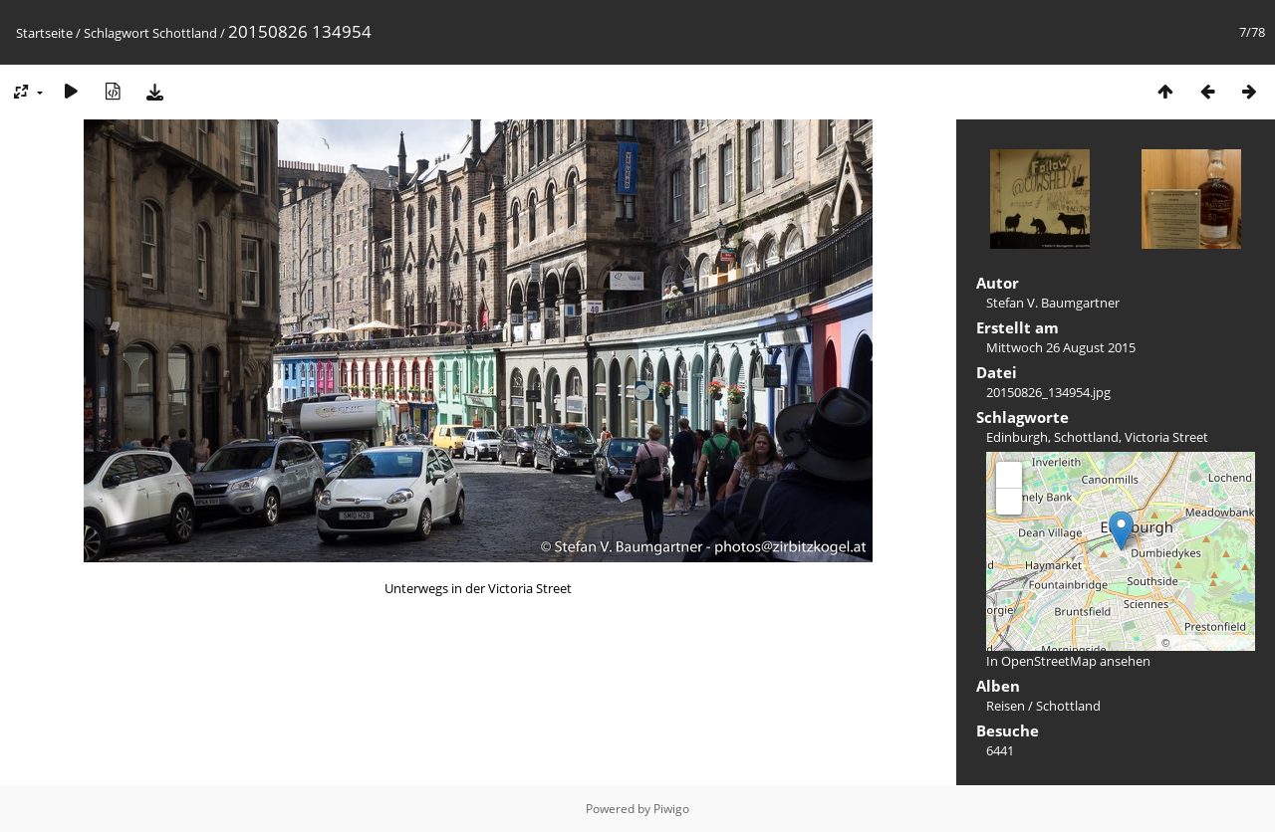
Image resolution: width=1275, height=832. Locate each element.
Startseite (44, 33)
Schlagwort (116, 33)
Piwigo (671, 808)
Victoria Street (1166, 437)
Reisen (1005, 706)
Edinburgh (1017, 437)
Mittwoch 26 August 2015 (1061, 347)
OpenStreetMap (1211, 643)
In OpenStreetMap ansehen (1068, 661)
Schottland (184, 33)
